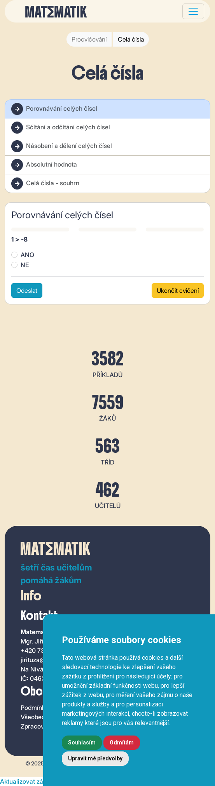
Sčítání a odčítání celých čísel (60, 128)
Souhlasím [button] (82, 742)
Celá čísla (131, 39)
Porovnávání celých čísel (54, 109)
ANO (27, 255)
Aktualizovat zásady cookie (38, 781)
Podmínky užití (41, 707)
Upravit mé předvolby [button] (95, 758)
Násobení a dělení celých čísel (61, 146)
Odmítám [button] (122, 742)
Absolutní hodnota (44, 165)
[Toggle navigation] (193, 11)
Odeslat (26, 290)
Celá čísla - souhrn (45, 183)
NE (25, 265)
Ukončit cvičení (178, 290)
